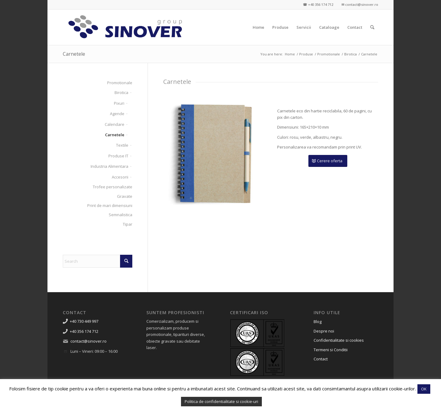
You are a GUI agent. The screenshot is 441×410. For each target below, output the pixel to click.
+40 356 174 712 (84, 331)
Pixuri (119, 103)
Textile (122, 145)
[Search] (372, 27)
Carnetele (74, 54)
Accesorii (120, 177)
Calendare (114, 124)
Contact (321, 359)
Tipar (127, 224)
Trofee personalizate (112, 187)
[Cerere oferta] (327, 161)
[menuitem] (258, 27)
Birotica (121, 92)
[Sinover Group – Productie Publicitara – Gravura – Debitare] (125, 27)
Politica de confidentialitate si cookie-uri (221, 401)
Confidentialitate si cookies (339, 340)
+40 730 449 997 (84, 321)
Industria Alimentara (109, 166)
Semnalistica (120, 214)
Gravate (124, 196)
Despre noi (324, 331)
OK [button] (424, 389)
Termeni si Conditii (331, 349)
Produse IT (118, 156)
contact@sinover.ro (88, 341)
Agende (117, 113)
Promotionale (119, 82)
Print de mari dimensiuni (109, 205)
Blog (318, 321)
